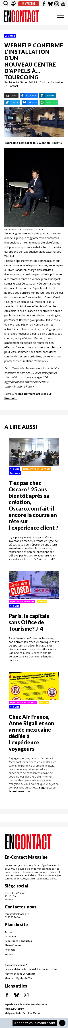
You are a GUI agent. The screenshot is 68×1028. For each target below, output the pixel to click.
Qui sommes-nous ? (16, 965)
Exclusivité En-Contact (36, 468)
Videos (42, 601)
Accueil (9, 932)
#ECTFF (44, 702)
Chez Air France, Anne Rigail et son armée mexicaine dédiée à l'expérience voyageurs (31, 732)
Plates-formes (13, 945)
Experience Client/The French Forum (26, 1004)
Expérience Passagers (23, 702)
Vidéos (9, 954)
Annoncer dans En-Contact (20, 973)
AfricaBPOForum (14, 1008)
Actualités (10, 936)
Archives (15, 473)
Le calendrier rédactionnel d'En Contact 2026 (30, 969)
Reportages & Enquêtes (18, 941)
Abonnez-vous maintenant (34, 1023)
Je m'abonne (28, 3)
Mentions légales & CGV (18, 978)
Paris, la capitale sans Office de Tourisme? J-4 (29, 622)
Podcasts (10, 949)
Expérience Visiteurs (22, 601)
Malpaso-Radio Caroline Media (22, 1013)
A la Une (10, 35)
